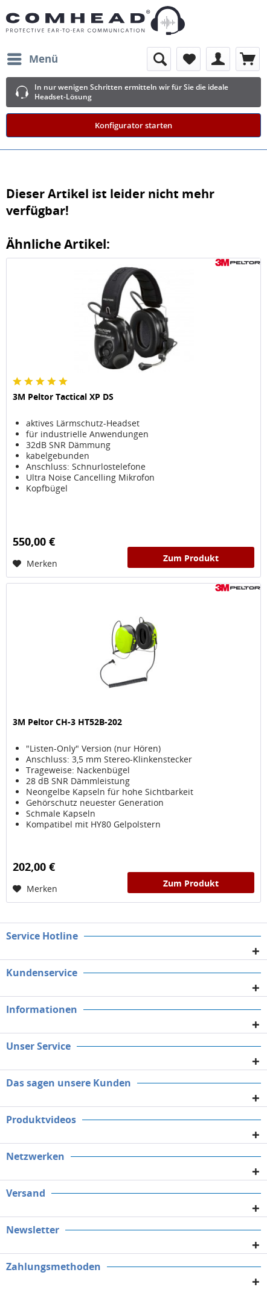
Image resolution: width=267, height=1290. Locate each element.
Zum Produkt (191, 558)
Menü (32, 57)
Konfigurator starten (133, 125)
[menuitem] (32, 59)
